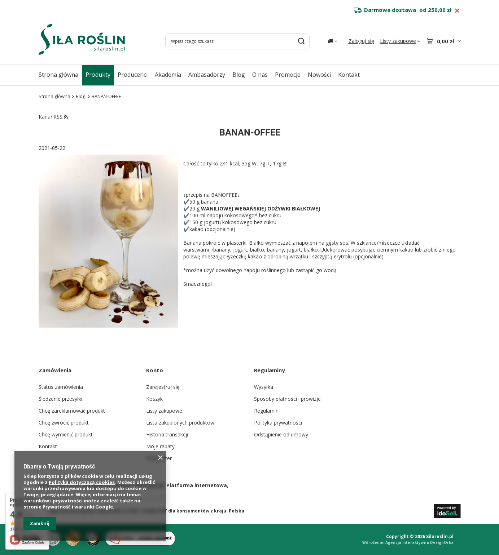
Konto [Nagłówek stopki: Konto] (154, 370)
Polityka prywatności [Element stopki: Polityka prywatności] (278, 422)
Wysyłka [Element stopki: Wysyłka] (263, 386)
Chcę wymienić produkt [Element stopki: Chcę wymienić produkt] (66, 434)
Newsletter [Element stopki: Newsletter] (159, 458)
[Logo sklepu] (82, 39)
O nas (260, 75)
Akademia (168, 75)
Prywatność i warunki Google (78, 506)
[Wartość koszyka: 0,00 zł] (443, 41)
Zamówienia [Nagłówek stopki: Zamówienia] (55, 370)
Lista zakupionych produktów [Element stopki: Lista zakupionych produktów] (180, 422)
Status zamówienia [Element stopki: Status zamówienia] (61, 386)
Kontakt (349, 75)
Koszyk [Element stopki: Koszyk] (154, 398)
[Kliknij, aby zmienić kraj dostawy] (332, 41)
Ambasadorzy (206, 75)
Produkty (98, 75)
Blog (238, 75)
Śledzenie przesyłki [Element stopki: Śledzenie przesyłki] (60, 398)
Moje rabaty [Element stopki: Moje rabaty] (160, 446)
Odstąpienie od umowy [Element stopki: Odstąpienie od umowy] (281, 434)
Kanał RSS (53, 116)
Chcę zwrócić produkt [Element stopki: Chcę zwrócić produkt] (64, 422)
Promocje (288, 75)
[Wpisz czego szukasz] (237, 41)
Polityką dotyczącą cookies (82, 482)
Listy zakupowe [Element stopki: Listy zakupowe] (164, 410)
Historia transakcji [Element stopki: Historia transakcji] (167, 434)
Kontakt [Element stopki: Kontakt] (48, 446)
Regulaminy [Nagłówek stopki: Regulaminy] (269, 370)
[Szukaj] (301, 41)
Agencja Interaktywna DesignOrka (419, 542)
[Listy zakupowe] (400, 41)
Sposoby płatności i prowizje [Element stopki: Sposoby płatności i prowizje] (287, 398)
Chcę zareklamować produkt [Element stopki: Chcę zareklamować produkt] (72, 410)
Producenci (133, 75)
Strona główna (58, 75)
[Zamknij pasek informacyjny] (457, 11)
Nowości (319, 75)
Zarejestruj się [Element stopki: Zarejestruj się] (163, 386)
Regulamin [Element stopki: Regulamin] (266, 410)
